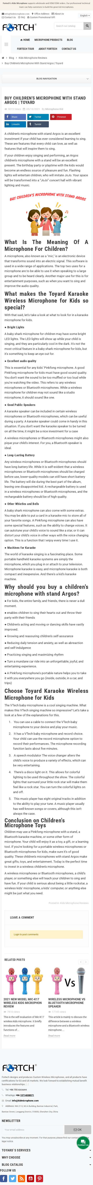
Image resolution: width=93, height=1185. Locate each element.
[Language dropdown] (84, 15)
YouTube (30, 1178)
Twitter (37, 117)
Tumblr (37, 124)
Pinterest (61, 117)
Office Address (40, 13)
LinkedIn (16, 124)
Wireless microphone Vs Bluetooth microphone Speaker (66, 1003)
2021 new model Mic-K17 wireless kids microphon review (23, 1003)
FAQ (21, 17)
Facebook (3, 1178)
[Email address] (33, 1129)
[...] (27, 1084)
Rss (21, 1178)
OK (78, 1129)
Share (14, 117)
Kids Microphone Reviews (74, 903)
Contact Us (9, 17)
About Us (58, 13)
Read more (9, 1035)
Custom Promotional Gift (41, 17)
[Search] (72, 26)
